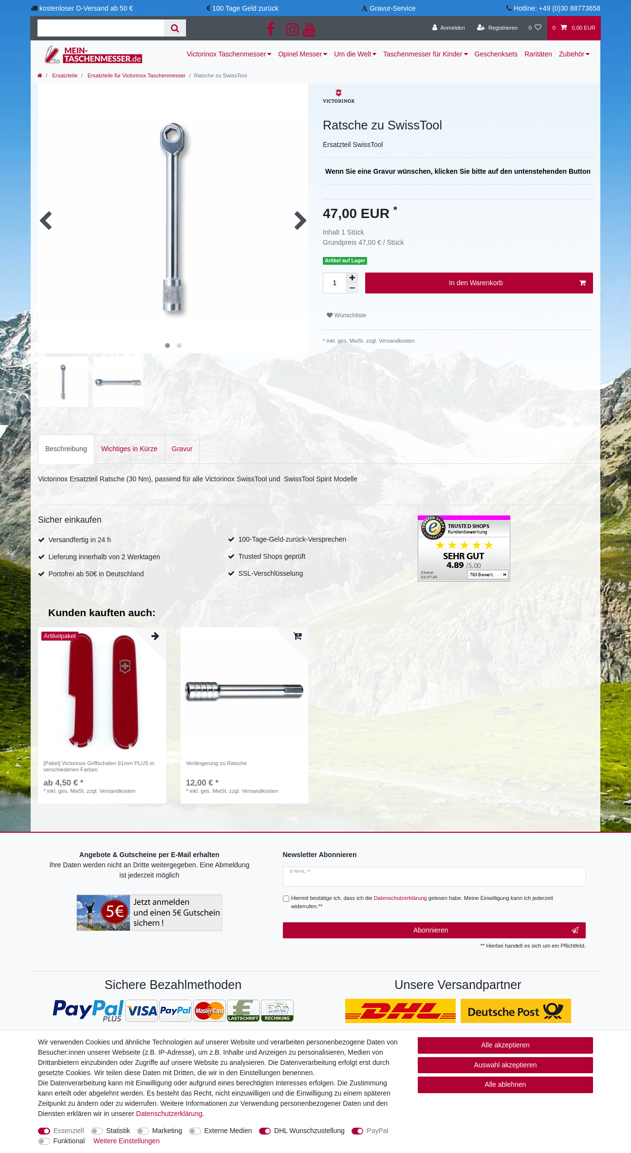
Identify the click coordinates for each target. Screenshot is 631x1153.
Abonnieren (495, 930)
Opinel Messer (300, 54)
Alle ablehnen (505, 1084)
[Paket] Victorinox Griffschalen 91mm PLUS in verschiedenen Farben (98, 766)
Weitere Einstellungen (126, 1141)
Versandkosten (396, 341)
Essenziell (69, 1131)
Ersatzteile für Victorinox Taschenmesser (136, 75)
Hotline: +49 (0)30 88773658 (557, 8)
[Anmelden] (448, 28)
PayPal (377, 1131)
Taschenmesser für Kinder (423, 54)
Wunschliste (346, 315)
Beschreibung (66, 449)
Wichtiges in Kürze (129, 449)
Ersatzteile (64, 75)
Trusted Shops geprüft (271, 556)
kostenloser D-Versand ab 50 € (86, 8)
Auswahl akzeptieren (505, 1065)
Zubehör (571, 54)
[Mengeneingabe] (334, 283)
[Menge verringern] (352, 288)
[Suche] (175, 28)
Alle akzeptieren (505, 1045)
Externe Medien (228, 1131)
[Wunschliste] (535, 28)
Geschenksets (496, 54)
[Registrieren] (497, 28)
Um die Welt (352, 54)
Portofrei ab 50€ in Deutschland (96, 574)
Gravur (182, 449)
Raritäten (538, 54)
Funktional (69, 1141)
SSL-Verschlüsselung (270, 573)
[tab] (66, 449)
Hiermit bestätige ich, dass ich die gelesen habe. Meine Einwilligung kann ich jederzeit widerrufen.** (422, 902)
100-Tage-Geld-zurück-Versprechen (292, 539)
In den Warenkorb (517, 283)
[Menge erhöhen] (352, 278)
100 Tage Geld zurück (245, 8)
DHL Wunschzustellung (309, 1131)
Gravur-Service (392, 8)
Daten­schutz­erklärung (169, 1113)
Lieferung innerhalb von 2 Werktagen (104, 557)
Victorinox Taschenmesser (226, 54)
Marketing (167, 1131)
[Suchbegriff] (100, 28)
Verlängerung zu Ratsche (216, 763)
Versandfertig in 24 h (79, 540)
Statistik (118, 1131)
